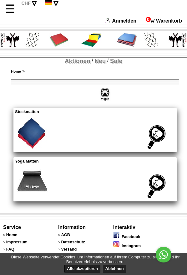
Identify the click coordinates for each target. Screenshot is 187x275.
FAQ (10, 249)
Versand (69, 249)
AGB (65, 234)
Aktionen (77, 61)
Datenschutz (73, 242)
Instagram (127, 245)
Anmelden (121, 20)
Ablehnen (114, 268)
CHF (26, 3)
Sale (116, 61)
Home (16, 71)
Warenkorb (164, 20)
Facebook (126, 236)
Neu (100, 61)
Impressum (17, 242)
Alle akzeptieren (82, 268)
